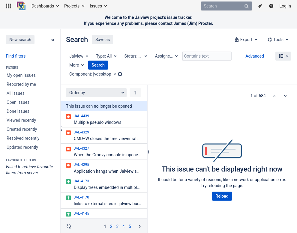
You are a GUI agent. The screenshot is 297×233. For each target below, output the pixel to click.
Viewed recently (21, 120)
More (74, 65)
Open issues (18, 102)
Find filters (16, 56)
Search (98, 65)
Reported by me (21, 84)
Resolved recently (23, 138)
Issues (96, 6)
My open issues (21, 75)
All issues (16, 93)
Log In (285, 6)
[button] (8, 6)
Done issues (18, 111)
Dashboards (43, 6)
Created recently (22, 129)
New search (20, 39)
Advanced (254, 56)
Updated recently (22, 147)
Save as (102, 39)
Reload (221, 196)
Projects (72, 6)
